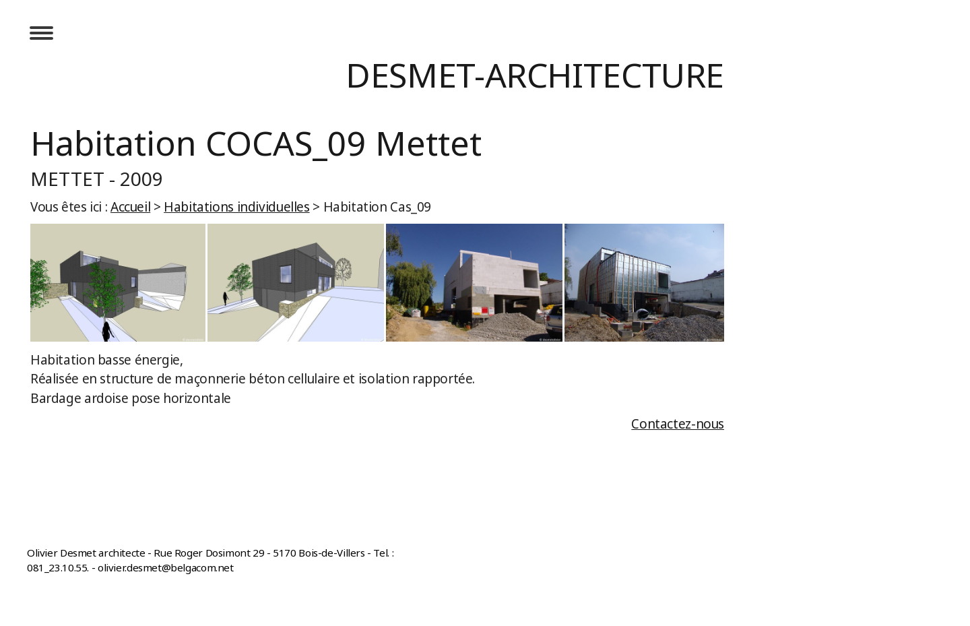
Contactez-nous (677, 424)
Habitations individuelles (237, 207)
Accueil (130, 207)
